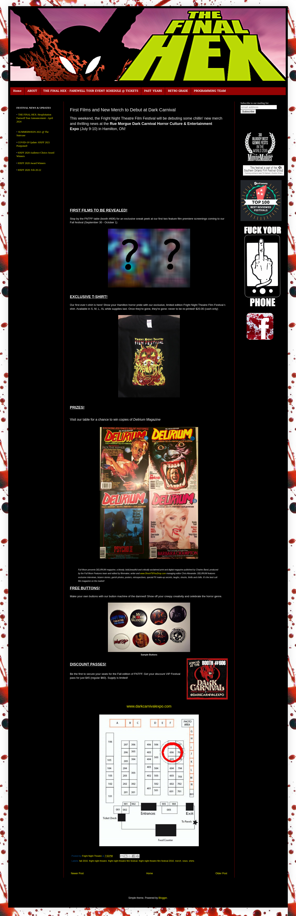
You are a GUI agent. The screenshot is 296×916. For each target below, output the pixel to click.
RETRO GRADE (178, 91)
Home (17, 91)
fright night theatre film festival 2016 (156, 861)
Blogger (162, 897)
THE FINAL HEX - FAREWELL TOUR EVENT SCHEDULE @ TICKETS (90, 91)
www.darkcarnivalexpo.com (149, 706)
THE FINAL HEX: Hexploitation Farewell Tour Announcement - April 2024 (34, 118)
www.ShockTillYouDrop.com (153, 573)
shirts (191, 861)
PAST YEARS (153, 91)
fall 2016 (83, 861)
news (185, 861)
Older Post (221, 873)
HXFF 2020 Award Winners (32, 163)
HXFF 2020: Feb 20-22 (29, 170)
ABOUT (32, 91)
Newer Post (77, 873)
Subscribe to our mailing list (254, 103)
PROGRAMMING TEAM (210, 91)
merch (178, 861)
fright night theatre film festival (123, 861)
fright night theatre (98, 861)
